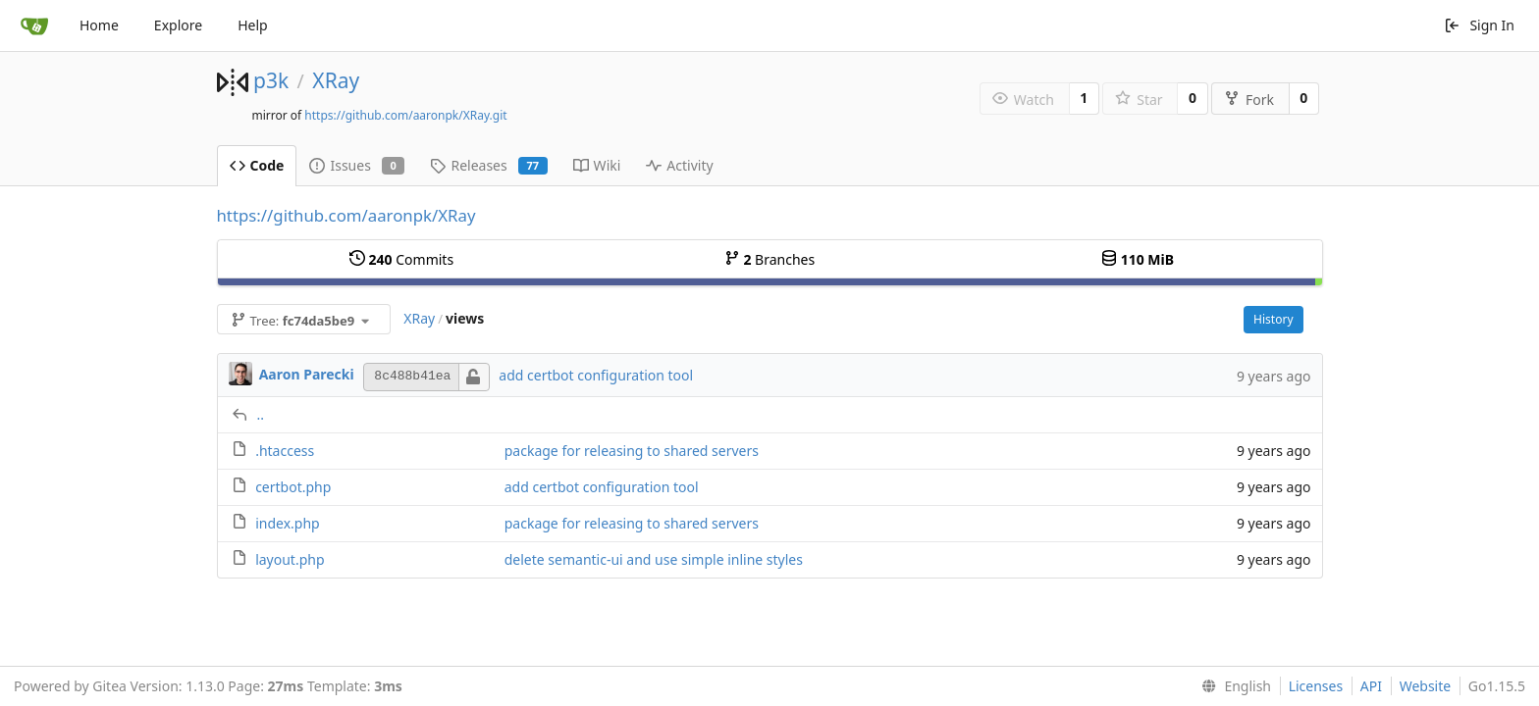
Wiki (597, 165)
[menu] (1232, 686)
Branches (769, 259)
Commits (401, 259)
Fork (1249, 99)
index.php (287, 523)
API (1371, 686)
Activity (679, 165)
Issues (356, 165)
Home (99, 25)
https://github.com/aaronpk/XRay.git (405, 115)
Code (257, 165)
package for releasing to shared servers (631, 450)
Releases (488, 165)
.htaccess (284, 450)
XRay (335, 80)
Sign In (1479, 25)
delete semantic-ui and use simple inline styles (653, 559)
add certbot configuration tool (596, 375)
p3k (271, 80)
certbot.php (293, 487)
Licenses (1316, 686)
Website (1426, 686)
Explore (178, 25)
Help (253, 25)
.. (261, 414)
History (1273, 319)
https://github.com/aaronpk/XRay (346, 215)
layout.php (289, 559)
